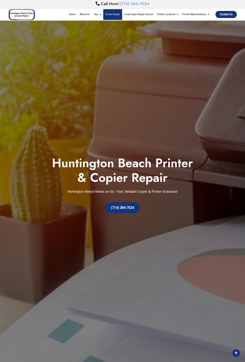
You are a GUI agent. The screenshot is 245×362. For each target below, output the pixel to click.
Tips (96, 14)
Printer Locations (166, 14)
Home (72, 14)
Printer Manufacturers (194, 14)
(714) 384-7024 (122, 208)
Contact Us (226, 14)
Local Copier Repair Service (138, 14)
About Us (84, 14)
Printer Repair (112, 14)
